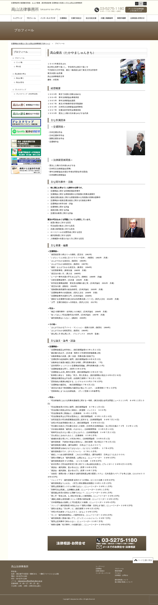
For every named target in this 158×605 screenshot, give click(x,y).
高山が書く (20, 78)
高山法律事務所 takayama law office (35, 9)
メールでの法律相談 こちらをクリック (136, 10)
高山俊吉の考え (20, 74)
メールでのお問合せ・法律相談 (116, 547)
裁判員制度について (121, 580)
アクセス (118, 573)
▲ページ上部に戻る (143, 560)
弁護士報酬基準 (106, 18)
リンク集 (19, 62)
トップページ (17, 18)
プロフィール (31, 18)
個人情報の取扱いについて (124, 582)
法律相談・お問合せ (137, 18)
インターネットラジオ (48, 18)
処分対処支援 (91, 18)
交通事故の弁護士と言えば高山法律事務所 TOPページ (30, 43)
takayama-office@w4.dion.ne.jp (30, 581)
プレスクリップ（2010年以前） (27, 94)
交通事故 (63, 18)
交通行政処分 (76, 18)
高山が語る (20, 82)
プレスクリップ (20, 89)
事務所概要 (121, 18)
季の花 (18, 66)
